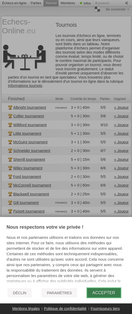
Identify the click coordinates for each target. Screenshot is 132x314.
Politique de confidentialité (65, 308)
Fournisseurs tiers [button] (105, 308)
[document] (66, 254)
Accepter (104, 293)
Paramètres (59, 293)
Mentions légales (26, 308)
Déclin (19, 293)
